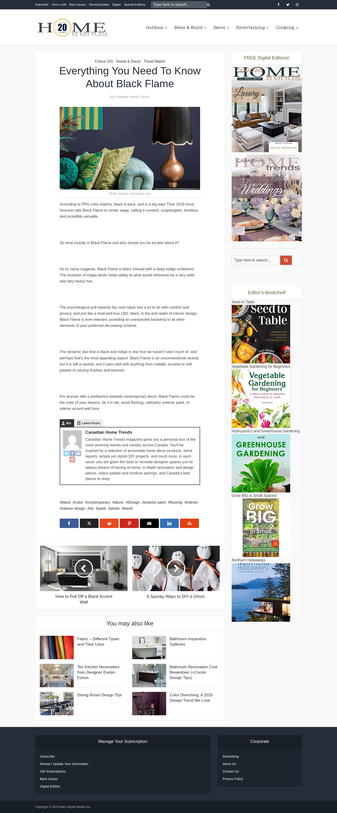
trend (128, 508)
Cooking (285, 27)
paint (102, 508)
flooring (176, 502)
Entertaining (250, 27)
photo (115, 508)
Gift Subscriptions (53, 771)
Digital (116, 4)
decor (119, 502)
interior (192, 502)
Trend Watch (154, 61)
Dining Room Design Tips (99, 695)
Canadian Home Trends (132, 97)
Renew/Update (99, 4)
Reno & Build (188, 27)
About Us (229, 764)
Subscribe (42, 4)
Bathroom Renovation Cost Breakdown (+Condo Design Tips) (193, 672)
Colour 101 (104, 61)
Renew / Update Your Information (64, 764)
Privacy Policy (233, 779)
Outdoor (154, 27)
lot (92, 508)
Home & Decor (128, 61)
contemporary (98, 502)
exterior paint (155, 502)
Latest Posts (91, 423)
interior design (73, 508)
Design (134, 502)
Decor (219, 27)
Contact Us (231, 771)
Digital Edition (50, 786)
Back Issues (77, 4)
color (79, 502)
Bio (68, 423)
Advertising (231, 756)
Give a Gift (59, 4)
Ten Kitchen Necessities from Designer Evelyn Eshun (98, 672)
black (66, 502)
